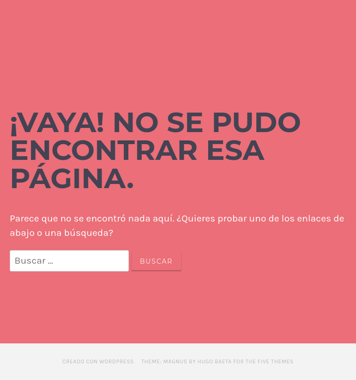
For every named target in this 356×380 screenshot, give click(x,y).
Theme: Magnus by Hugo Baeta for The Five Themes (217, 361)
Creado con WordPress (98, 361)
